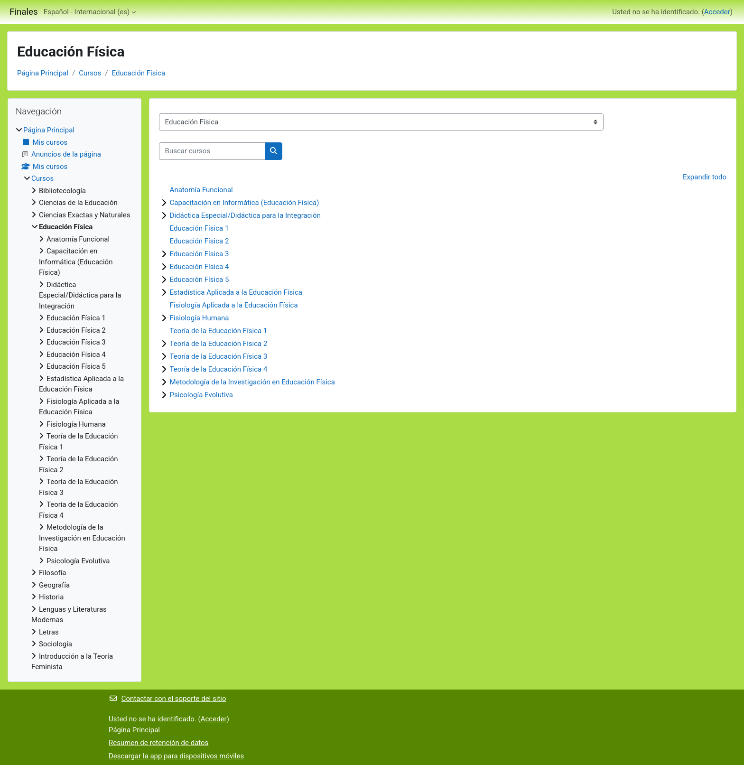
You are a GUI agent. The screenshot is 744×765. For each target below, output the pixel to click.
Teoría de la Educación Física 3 (219, 356)
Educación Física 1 (199, 228)
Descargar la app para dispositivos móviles (176, 756)
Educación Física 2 (199, 241)
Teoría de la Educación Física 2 (219, 343)
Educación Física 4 (199, 266)
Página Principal (42, 73)
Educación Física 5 (199, 279)
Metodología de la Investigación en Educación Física (252, 382)
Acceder (717, 12)
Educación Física (139, 73)
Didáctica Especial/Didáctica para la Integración (245, 215)
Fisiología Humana (199, 318)
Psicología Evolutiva (201, 395)
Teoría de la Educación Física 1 (219, 331)
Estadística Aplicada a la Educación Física (236, 292)
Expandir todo (704, 177)
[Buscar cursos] (212, 151)
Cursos (90, 73)
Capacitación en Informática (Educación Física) (244, 202)
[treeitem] (74, 398)
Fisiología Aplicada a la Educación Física (234, 305)
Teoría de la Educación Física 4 (219, 369)
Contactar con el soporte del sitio (167, 698)
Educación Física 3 (199, 254)
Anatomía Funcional (201, 190)
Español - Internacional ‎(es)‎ (87, 12)
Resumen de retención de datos (158, 742)
